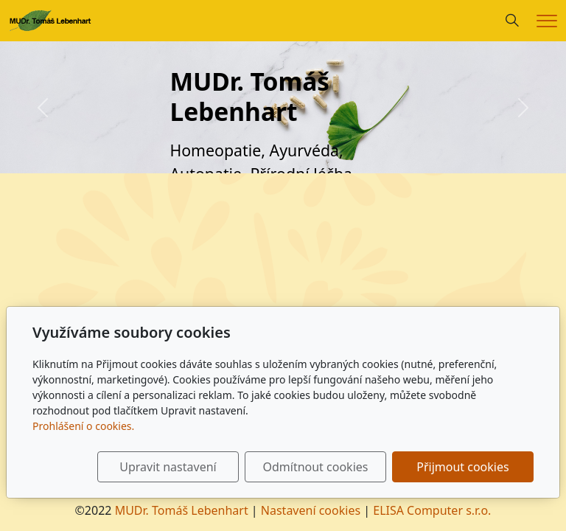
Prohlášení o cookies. (83, 426)
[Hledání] (512, 21)
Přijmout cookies (462, 467)
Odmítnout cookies (315, 467)
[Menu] (547, 21)
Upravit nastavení (167, 467)
